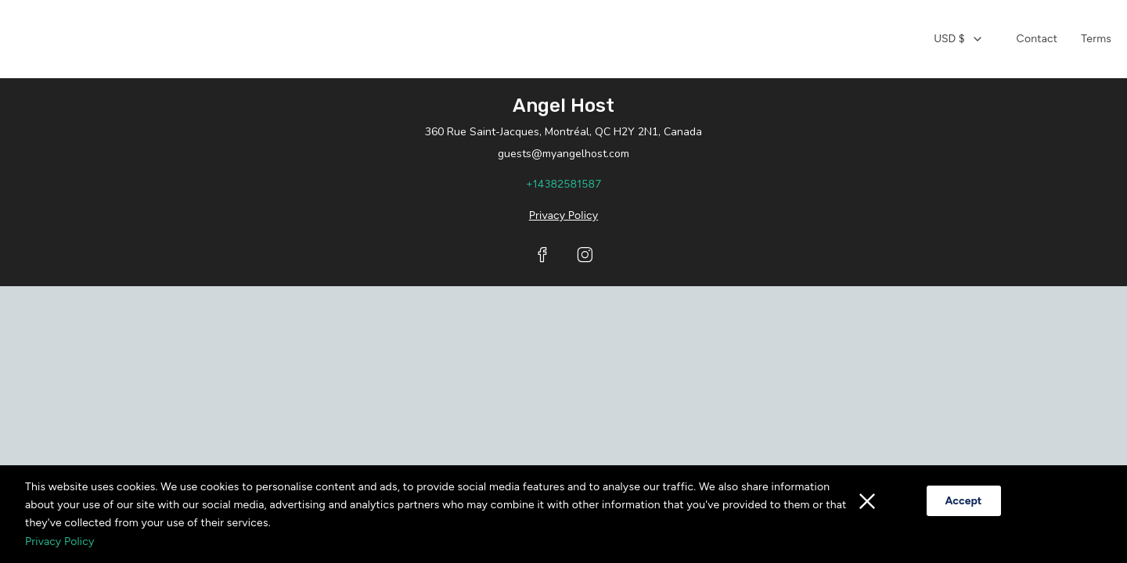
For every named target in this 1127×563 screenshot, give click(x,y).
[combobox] (958, 39)
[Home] (556, 39)
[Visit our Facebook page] (542, 255)
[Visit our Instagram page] (584, 255)
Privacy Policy (59, 541)
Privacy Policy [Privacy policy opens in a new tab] (563, 215)
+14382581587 (563, 184)
